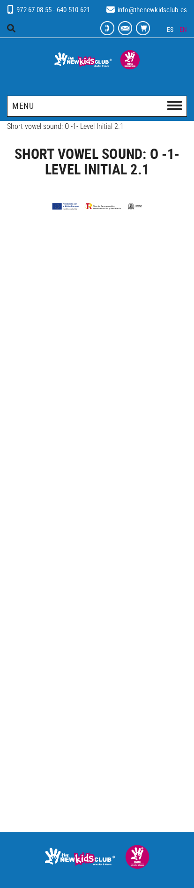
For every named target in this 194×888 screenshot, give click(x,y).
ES (170, 29)
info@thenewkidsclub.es (152, 9)
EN (183, 29)
